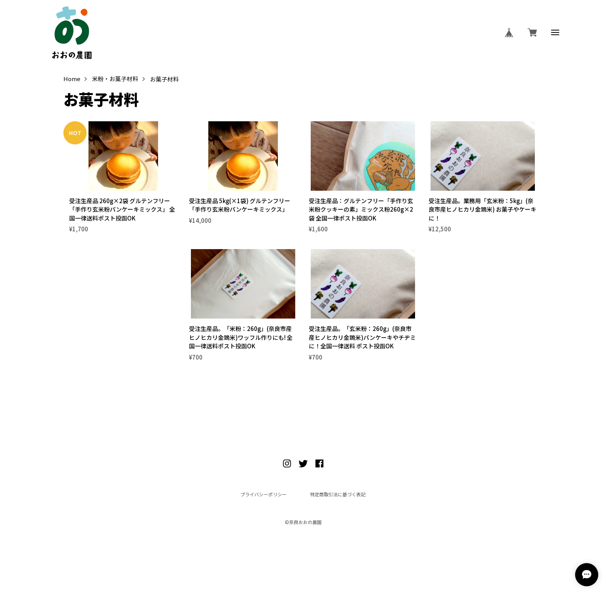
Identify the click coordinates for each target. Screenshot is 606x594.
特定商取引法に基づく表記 (338, 494)
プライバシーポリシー (263, 494)
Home (71, 79)
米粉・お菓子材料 (115, 79)
